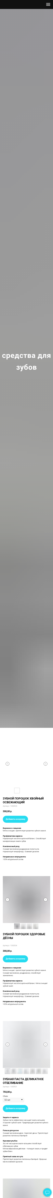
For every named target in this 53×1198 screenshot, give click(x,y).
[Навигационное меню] (48, 4)
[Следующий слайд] (45, 764)
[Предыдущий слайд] (7, 764)
